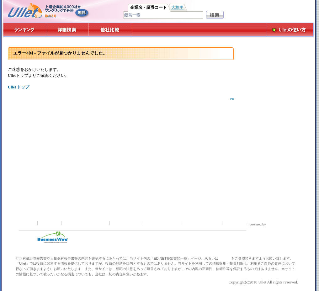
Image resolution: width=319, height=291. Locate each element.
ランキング (24, 30)
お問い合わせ (126, 223)
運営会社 (234, 223)
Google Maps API (262, 228)
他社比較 (110, 30)
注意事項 (50, 223)
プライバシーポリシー (86, 223)
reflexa (289, 224)
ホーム (28, 223)
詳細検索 (67, 30)
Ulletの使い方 (290, 30)
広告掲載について (202, 223)
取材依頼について (162, 223)
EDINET (224, 258)
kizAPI (275, 224)
